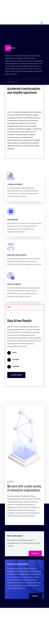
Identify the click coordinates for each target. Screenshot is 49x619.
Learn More (16, 375)
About (35, 596)
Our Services (10, 48)
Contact (35, 553)
